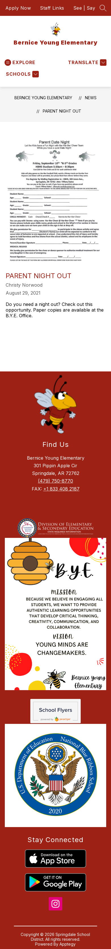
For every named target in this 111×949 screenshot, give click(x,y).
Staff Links (52, 8)
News (91, 97)
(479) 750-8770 (55, 481)
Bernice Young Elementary (43, 97)
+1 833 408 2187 (61, 489)
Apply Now (18, 8)
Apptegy (67, 944)
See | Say (84, 8)
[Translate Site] (86, 62)
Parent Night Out (62, 111)
